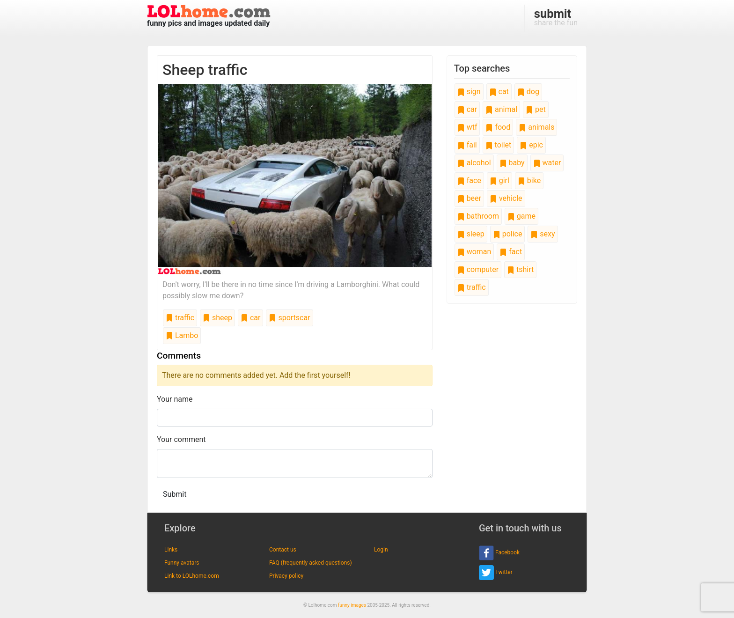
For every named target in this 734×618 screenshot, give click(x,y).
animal (501, 109)
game (521, 216)
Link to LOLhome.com (191, 576)
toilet (498, 144)
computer (478, 269)
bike (529, 180)
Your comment (181, 439)
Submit (174, 494)
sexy (542, 233)
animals (536, 127)
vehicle (506, 198)
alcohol (474, 162)
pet (536, 109)
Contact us (282, 549)
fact (510, 251)
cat (499, 91)
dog (528, 91)
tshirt (520, 269)
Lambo (182, 335)
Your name (175, 399)
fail (467, 144)
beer (469, 198)
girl (499, 180)
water (547, 162)
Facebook (499, 552)
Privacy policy (286, 576)
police (507, 233)
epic (531, 144)
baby (512, 162)
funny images (352, 605)
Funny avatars (181, 562)
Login (381, 549)
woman (474, 251)
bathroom (478, 216)
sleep (470, 233)
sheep (217, 317)
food (497, 127)
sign (469, 91)
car (250, 317)
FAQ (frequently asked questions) (310, 562)
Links (170, 549)
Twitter (496, 572)
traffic (180, 317)
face (469, 180)
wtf (467, 127)
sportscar (289, 317)
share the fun (556, 17)
